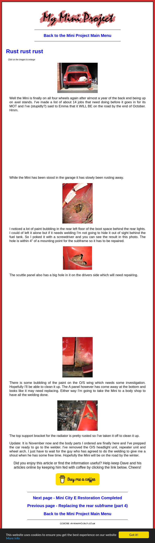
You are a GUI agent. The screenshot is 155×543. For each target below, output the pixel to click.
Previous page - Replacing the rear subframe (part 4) (77, 505)
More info (13, 538)
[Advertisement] (77, 144)
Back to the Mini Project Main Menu (77, 35)
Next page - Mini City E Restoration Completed (77, 498)
